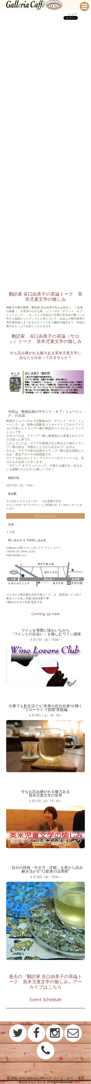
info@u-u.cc (19, 555)
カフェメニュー (45, 516)
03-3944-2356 (25, 551)
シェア (72, 14)
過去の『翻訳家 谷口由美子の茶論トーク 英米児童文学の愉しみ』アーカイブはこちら (45, 981)
